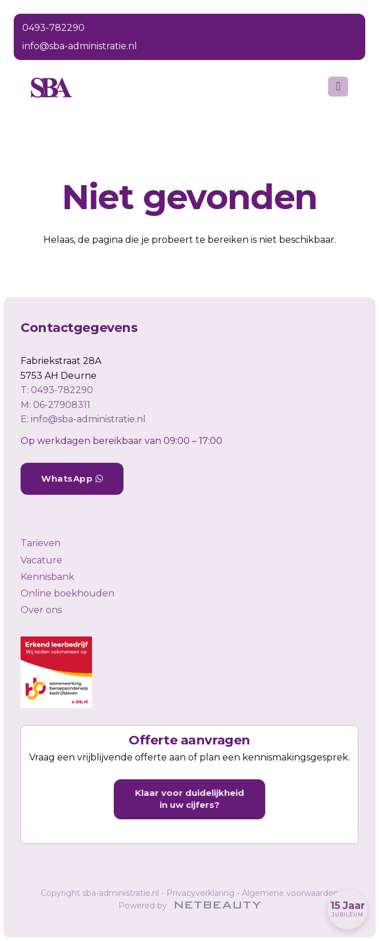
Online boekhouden (67, 593)
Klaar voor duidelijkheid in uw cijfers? (189, 798)
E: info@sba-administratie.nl (83, 419)
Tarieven (41, 543)
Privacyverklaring (200, 893)
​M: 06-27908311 (55, 404)
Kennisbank (47, 576)
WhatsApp (72, 478)
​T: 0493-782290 (57, 390)
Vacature (41, 560)
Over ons (41, 609)
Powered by (189, 905)
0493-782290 (53, 27)
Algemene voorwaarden (290, 893)
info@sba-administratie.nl (79, 46)
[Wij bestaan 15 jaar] (348, 910)
